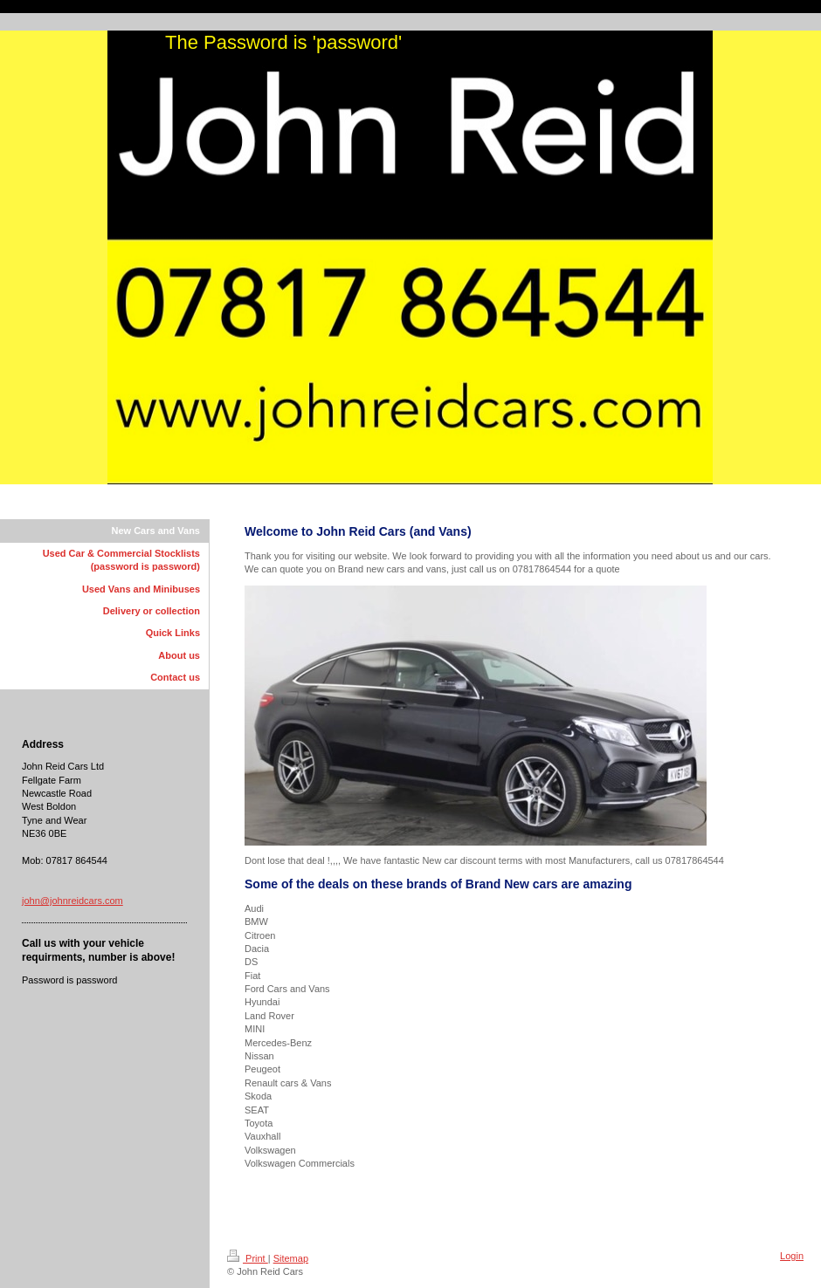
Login (792, 1255)
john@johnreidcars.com (72, 900)
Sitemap (290, 1258)
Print (247, 1258)
